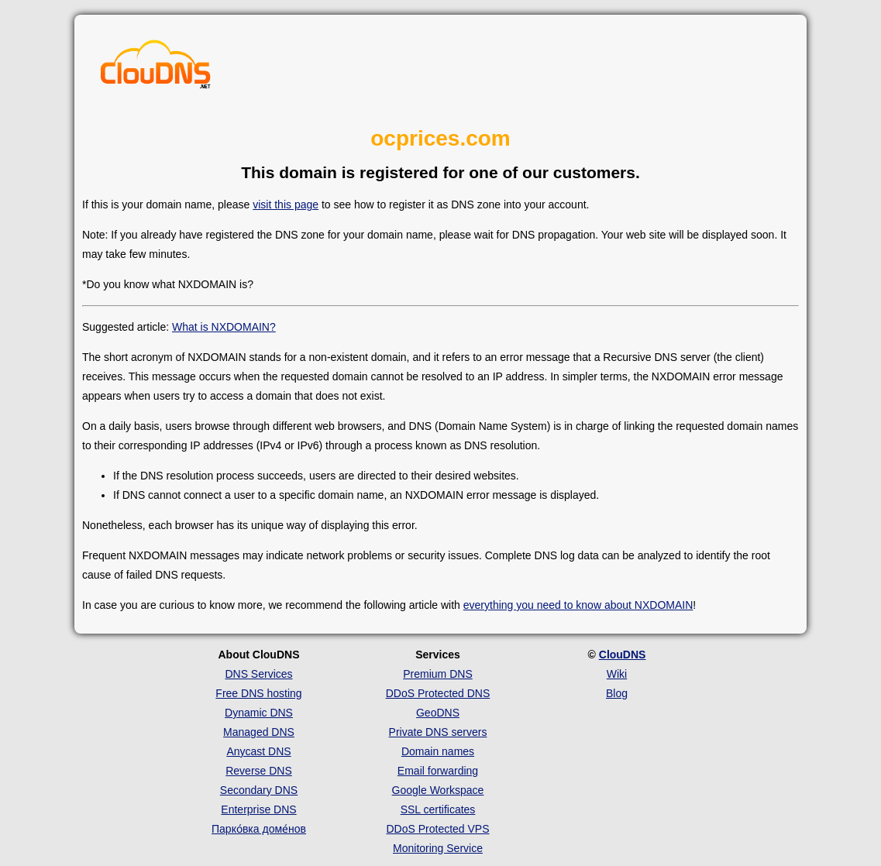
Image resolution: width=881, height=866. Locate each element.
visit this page (285, 204)
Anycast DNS (258, 751)
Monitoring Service (438, 848)
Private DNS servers (438, 732)
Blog (617, 693)
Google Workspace (438, 790)
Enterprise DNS (258, 809)
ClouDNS (622, 654)
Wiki (617, 674)
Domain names (437, 751)
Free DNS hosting (258, 693)
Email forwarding (437, 771)
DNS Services (258, 674)
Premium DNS (437, 674)
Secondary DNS (259, 790)
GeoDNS (437, 712)
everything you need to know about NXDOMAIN (578, 605)
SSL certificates (438, 809)
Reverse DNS (258, 771)
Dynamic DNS (259, 712)
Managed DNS (258, 732)
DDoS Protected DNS (438, 693)
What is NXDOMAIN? (224, 327)
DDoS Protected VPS (437, 829)
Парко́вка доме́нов (259, 829)
